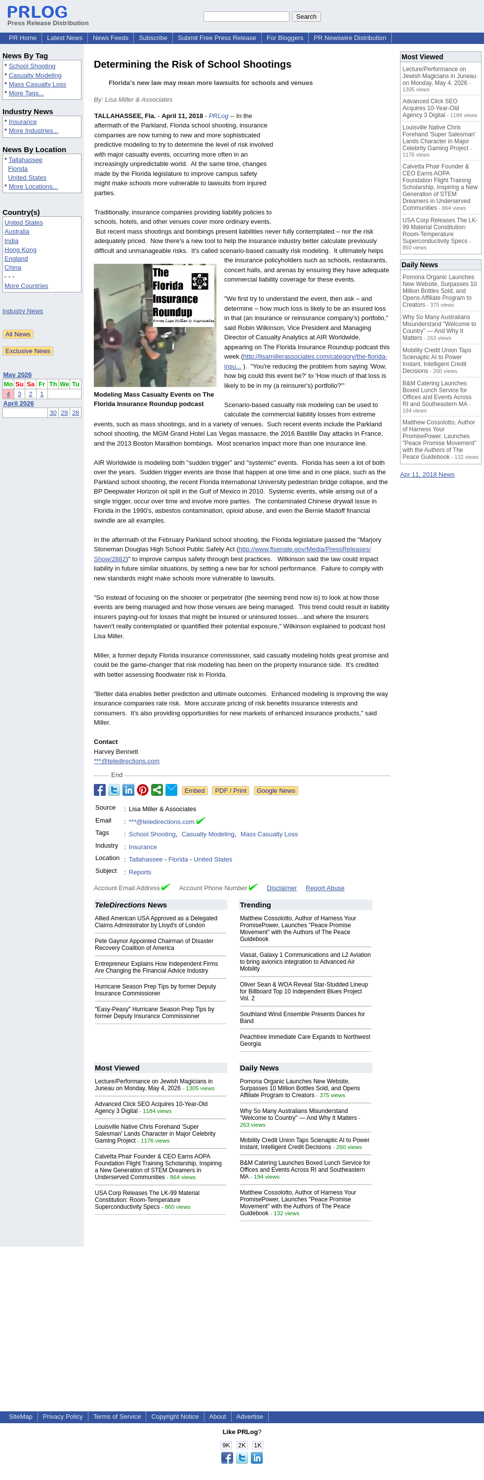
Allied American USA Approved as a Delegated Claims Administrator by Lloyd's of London (156, 922)
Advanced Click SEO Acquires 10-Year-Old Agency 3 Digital (431, 108)
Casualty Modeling (35, 75)
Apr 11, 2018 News (427, 474)
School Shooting (32, 66)
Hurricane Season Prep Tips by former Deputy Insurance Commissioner (155, 990)
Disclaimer (282, 888)
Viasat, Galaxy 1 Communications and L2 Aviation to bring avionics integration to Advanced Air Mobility (305, 961)
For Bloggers (285, 37)
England (16, 258)
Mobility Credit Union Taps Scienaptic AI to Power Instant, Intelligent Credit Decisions (305, 1144)
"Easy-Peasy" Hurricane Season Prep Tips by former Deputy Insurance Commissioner (154, 1013)
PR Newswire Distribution (350, 37)
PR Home (23, 37)
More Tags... (26, 93)
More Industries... (33, 130)
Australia (17, 231)
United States (27, 177)
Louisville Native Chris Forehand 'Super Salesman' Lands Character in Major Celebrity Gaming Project (155, 1133)
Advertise (250, 1416)
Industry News (22, 311)
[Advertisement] (334, 171)
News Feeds (110, 37)
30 (52, 412)
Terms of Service (117, 1416)
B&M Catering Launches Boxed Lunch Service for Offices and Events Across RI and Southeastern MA (305, 1169)
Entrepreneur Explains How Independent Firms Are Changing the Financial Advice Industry (156, 967)
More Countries (26, 285)
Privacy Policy (63, 1416)
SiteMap (21, 1416)
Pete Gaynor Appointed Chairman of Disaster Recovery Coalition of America (154, 944)
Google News (276, 790)
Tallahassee (25, 160)
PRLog (219, 116)
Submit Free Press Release (217, 37)
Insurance (23, 121)
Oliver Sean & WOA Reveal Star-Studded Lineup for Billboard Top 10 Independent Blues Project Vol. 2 (304, 991)
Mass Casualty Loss (37, 84)
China (12, 267)
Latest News (64, 37)
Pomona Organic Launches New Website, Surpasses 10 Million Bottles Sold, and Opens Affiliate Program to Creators (300, 1088)
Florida (18, 168)
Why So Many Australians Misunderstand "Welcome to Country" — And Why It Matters (298, 1114)
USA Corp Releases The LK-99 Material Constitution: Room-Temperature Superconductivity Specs (147, 1200)
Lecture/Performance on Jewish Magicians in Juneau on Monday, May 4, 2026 (154, 1085)
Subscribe (153, 37)
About (217, 1416)
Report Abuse (325, 888)
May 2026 (17, 374)
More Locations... (33, 186)
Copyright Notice (175, 1416)
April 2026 (18, 403)
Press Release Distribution (48, 19)
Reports (140, 872)
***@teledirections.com (127, 761)
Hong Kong (20, 249)
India (11, 241)
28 (75, 412)
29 (64, 412)
